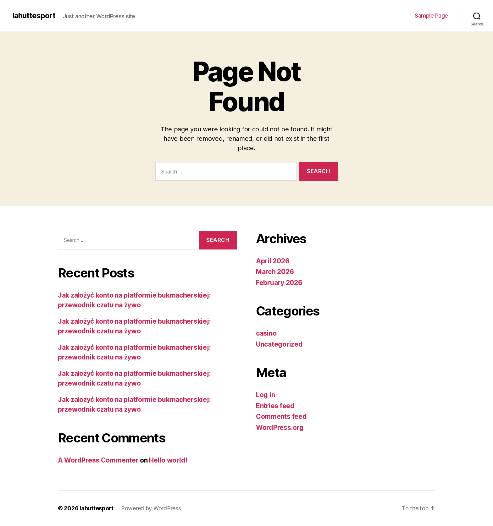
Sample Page (431, 15)
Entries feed (275, 406)
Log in (265, 395)
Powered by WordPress (151, 508)
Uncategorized (279, 344)
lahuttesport (34, 15)
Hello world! (168, 460)
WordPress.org (280, 427)
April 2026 (272, 261)
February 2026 (279, 283)
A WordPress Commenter (98, 460)
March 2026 (275, 272)
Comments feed (281, 416)
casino (266, 333)
